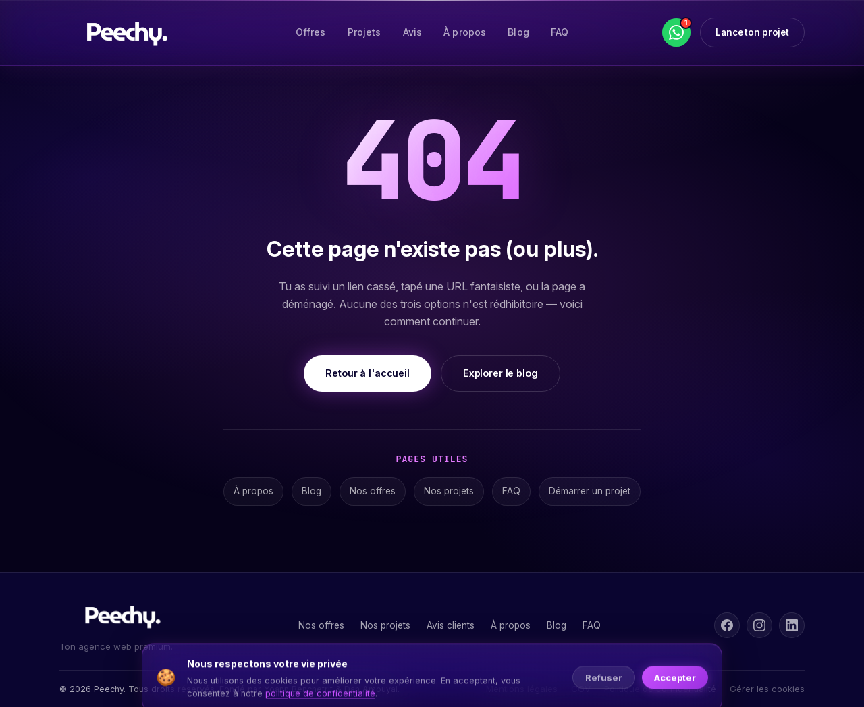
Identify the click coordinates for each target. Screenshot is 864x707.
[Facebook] (727, 625)
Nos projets (449, 491)
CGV (581, 688)
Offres (311, 32)
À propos (464, 32)
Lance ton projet (752, 32)
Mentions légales (522, 688)
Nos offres (373, 491)
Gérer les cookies (767, 688)
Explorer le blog (500, 373)
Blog (518, 32)
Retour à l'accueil (367, 373)
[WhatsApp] (676, 32)
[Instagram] (759, 625)
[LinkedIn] (792, 625)
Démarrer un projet (589, 491)
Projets (364, 32)
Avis (413, 32)
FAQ (559, 32)
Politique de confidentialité (660, 688)
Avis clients (451, 625)
